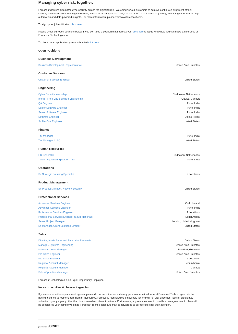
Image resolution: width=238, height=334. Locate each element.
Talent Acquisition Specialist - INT (57, 159)
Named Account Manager (52, 249)
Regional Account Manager (53, 263)
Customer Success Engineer (54, 79)
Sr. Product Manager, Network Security (60, 188)
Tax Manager (45, 135)
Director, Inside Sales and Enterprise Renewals (64, 240)
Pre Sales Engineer (49, 254)
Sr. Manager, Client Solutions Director (59, 225)
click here (76, 24)
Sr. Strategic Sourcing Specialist (56, 174)
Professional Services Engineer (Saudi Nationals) (65, 216)
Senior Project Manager (51, 221)
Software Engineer (48, 116)
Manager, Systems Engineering (55, 244)
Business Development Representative (60, 65)
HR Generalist (46, 155)
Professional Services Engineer (55, 212)
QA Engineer (45, 103)
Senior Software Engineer (52, 107)
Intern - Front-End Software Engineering (60, 98)
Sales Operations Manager (53, 272)
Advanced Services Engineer (54, 203)
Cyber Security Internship (52, 94)
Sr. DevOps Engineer (50, 121)
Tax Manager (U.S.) (49, 140)
